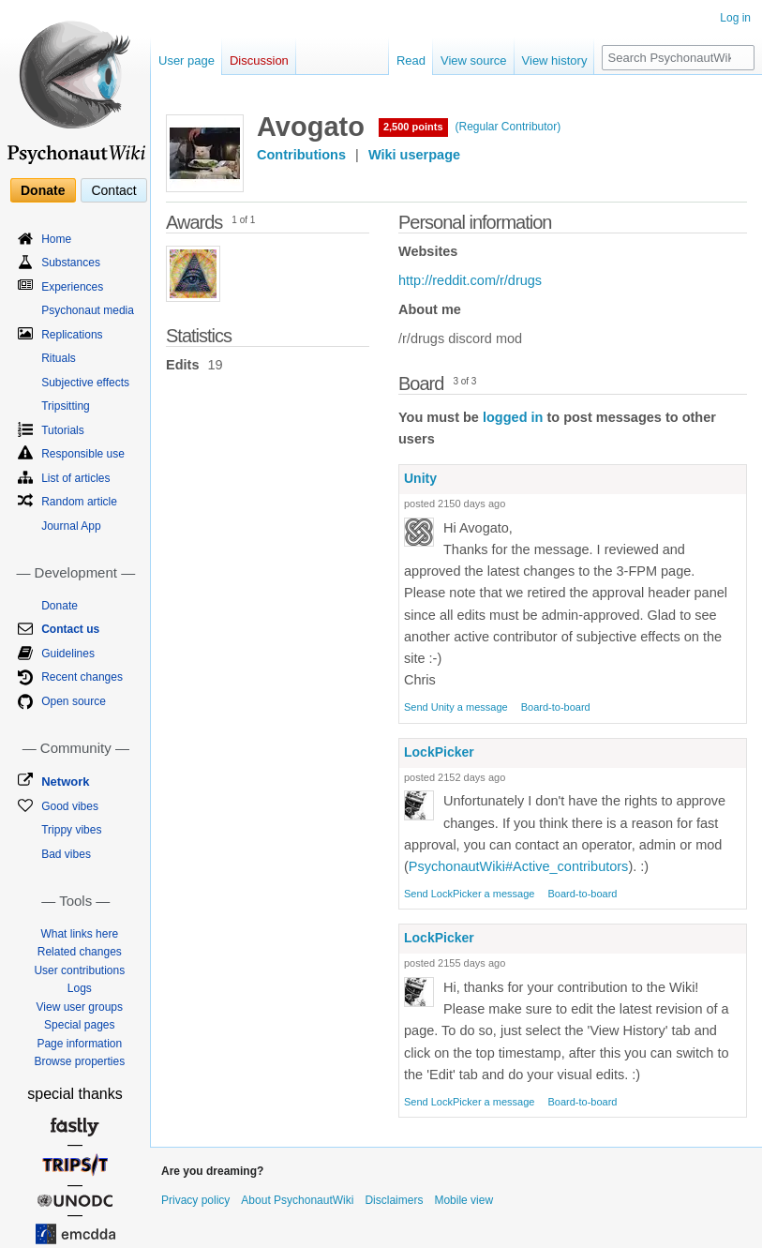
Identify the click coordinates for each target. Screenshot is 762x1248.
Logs (79, 988)
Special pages (79, 1024)
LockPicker (439, 751)
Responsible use (83, 453)
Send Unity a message (456, 707)
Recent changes (82, 677)
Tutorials (62, 430)
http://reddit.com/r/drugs (470, 280)
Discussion (259, 60)
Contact (113, 190)
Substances (70, 262)
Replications (71, 334)
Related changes (79, 951)
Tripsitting (65, 406)
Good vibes (69, 806)
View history (555, 60)
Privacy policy (195, 1200)
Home (56, 239)
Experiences (72, 286)
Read (411, 60)
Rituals (58, 358)
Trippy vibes (71, 829)
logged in (513, 417)
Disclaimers (394, 1200)
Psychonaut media (87, 310)
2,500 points (413, 126)
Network (65, 781)
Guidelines (68, 653)
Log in (735, 17)
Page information (79, 1043)
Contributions (301, 154)
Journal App (70, 526)
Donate (43, 190)
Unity (420, 478)
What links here (79, 933)
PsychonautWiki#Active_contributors (519, 866)
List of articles (75, 478)
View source (474, 60)
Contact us (70, 629)
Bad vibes (66, 854)
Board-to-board (555, 707)
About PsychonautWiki (297, 1200)
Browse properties (79, 1061)
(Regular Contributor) (508, 126)
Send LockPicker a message (469, 893)
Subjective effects (85, 382)
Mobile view (463, 1200)
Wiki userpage (414, 154)
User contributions (79, 970)
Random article (79, 501)
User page (186, 60)
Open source (73, 701)
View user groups (80, 1007)
